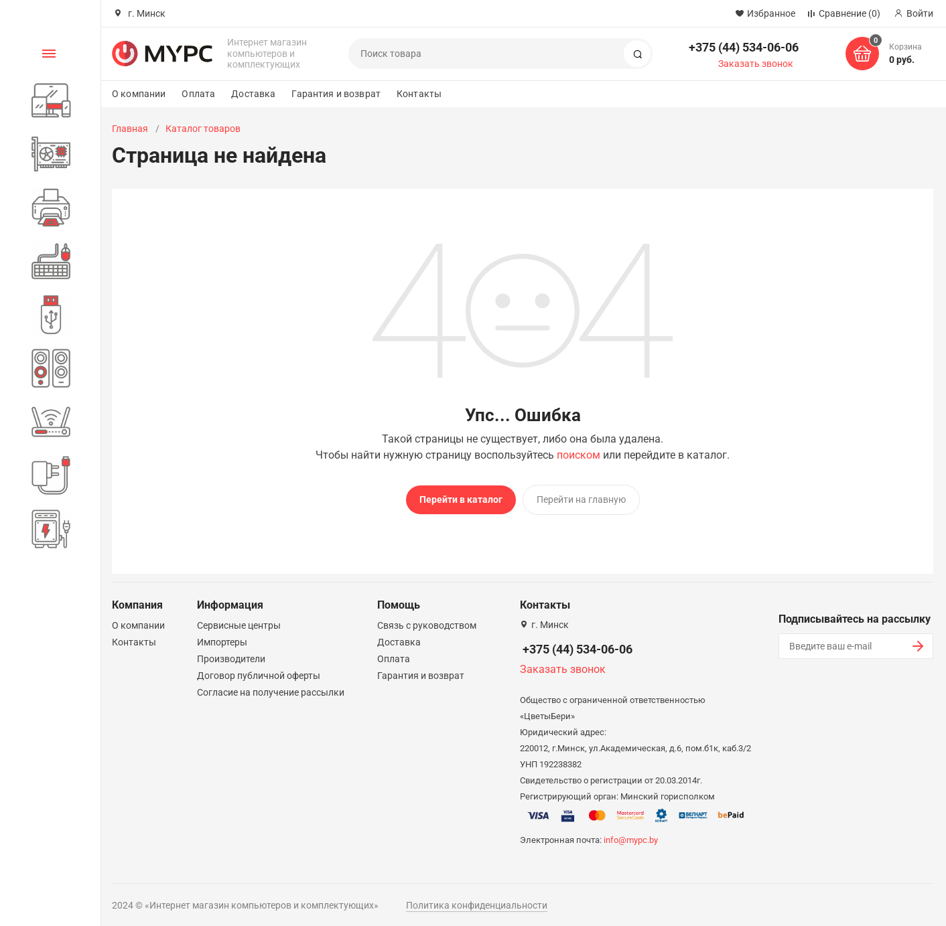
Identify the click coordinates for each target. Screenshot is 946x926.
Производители (231, 654)
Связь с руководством (426, 621)
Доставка (253, 93)
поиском (578, 455)
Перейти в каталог (460, 499)
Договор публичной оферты (258, 671)
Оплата (198, 93)
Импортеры (222, 638)
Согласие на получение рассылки (270, 688)
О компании (138, 93)
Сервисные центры (239, 621)
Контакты (419, 93)
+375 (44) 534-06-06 (744, 47)
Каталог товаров (203, 128)
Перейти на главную (581, 499)
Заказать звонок (755, 63)
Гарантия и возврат (336, 93)
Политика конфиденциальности (476, 901)
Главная (130, 128)
